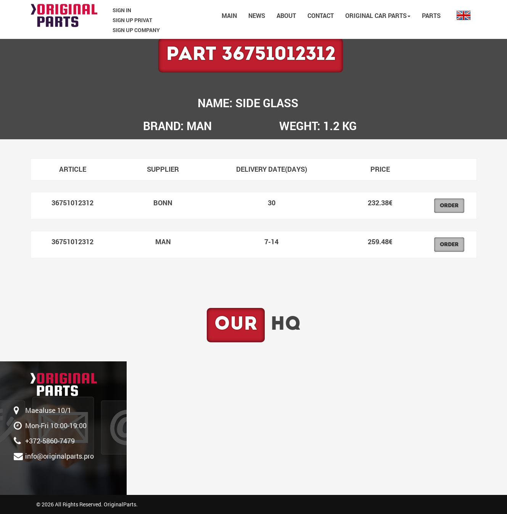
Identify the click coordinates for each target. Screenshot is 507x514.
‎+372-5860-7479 (50, 440)
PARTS (431, 15)
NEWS (256, 15)
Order (449, 206)
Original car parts (377, 15)
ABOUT (286, 15)
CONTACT (320, 15)
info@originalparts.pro (59, 456)
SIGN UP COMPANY (136, 30)
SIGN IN (122, 10)
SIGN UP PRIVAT (132, 20)
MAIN (229, 15)
